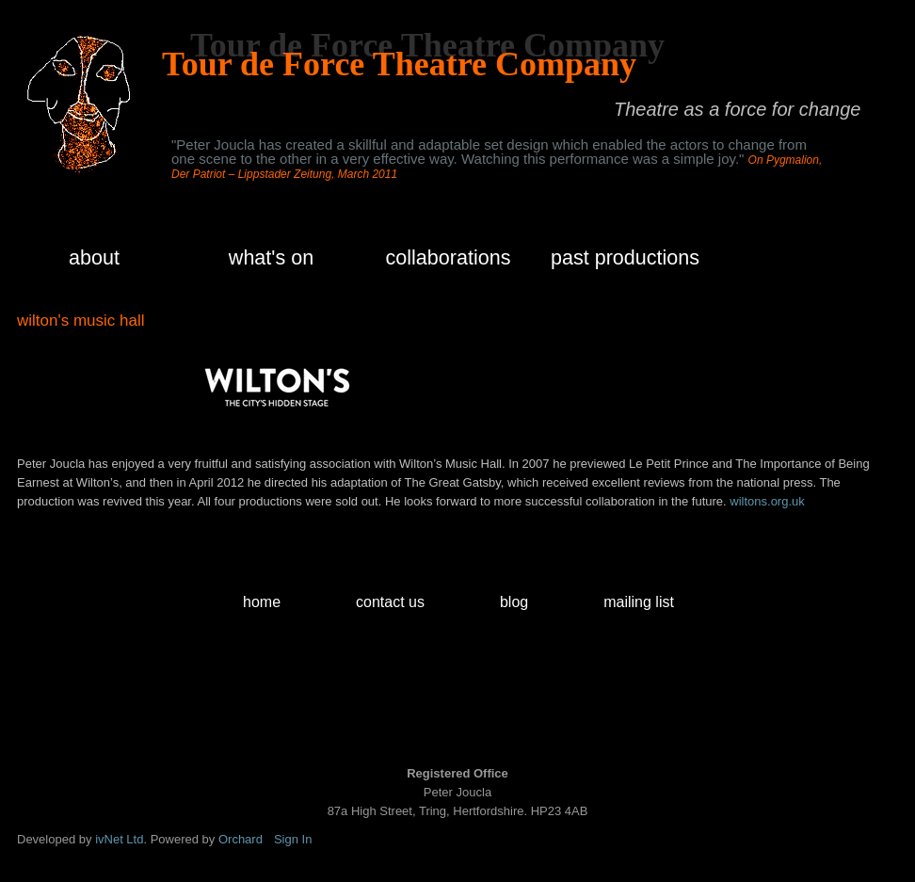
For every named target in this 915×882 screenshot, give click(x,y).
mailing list (638, 602)
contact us (390, 602)
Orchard (240, 839)
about (94, 258)
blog (514, 602)
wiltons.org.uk (767, 501)
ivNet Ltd (119, 839)
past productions (625, 258)
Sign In (293, 839)
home (262, 602)
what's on (271, 258)
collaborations (448, 258)
